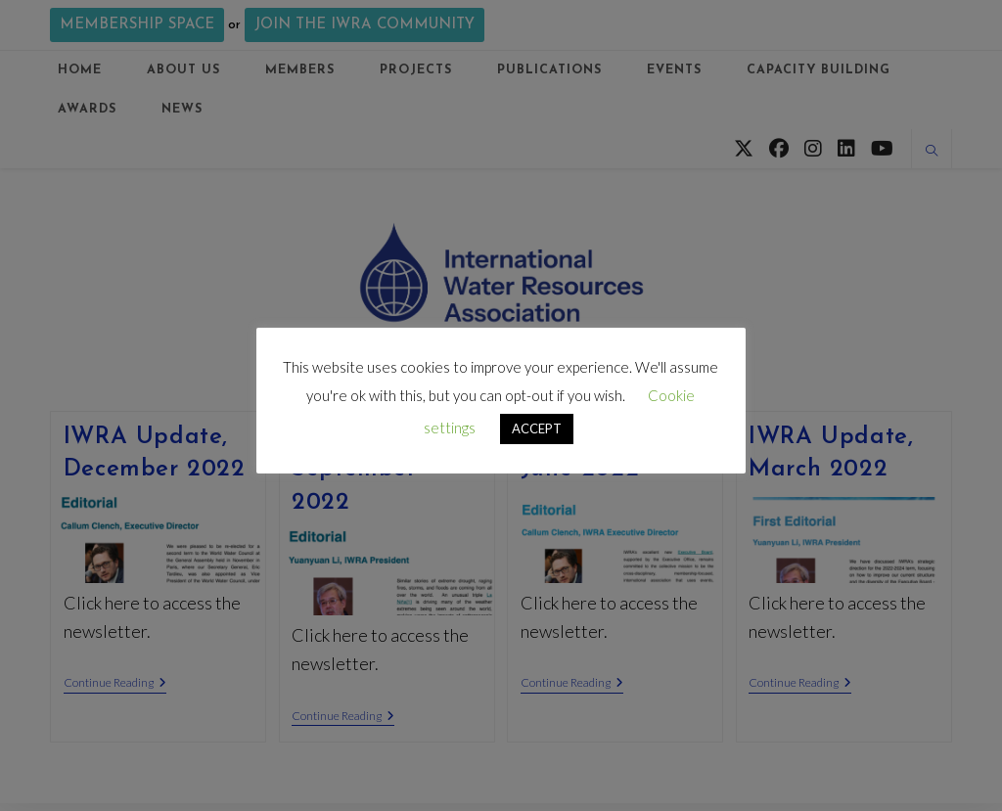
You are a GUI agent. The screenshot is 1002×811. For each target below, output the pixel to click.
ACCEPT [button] (537, 428)
